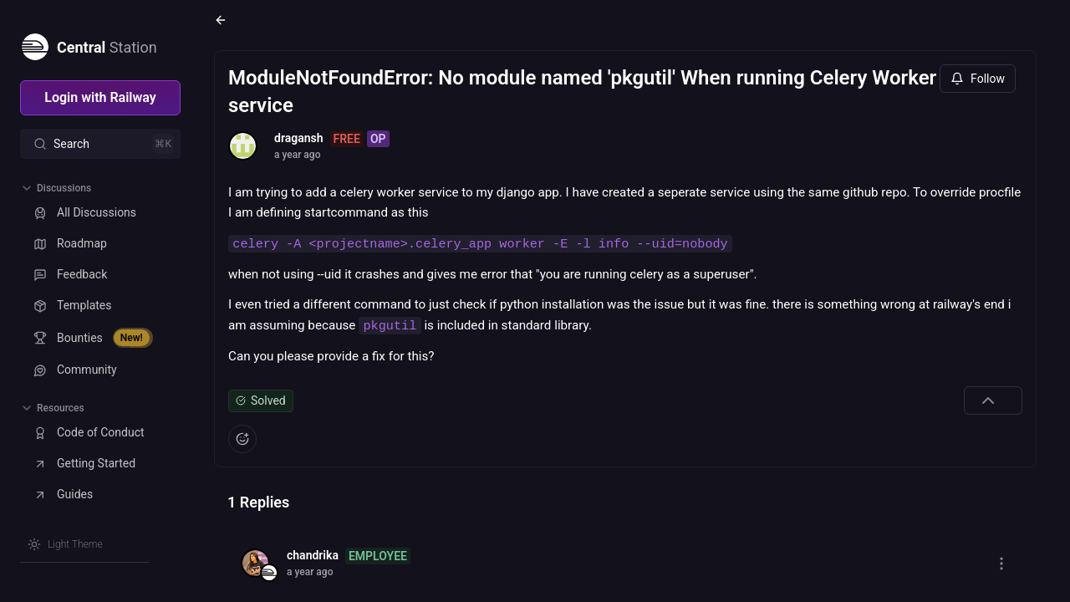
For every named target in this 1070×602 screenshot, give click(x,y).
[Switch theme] (65, 544)
